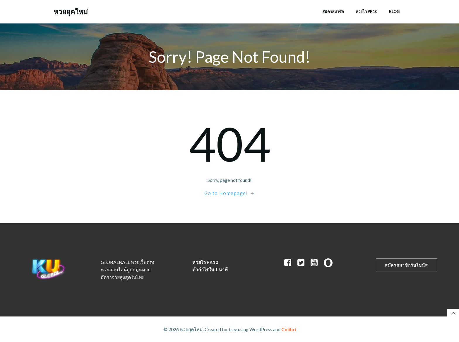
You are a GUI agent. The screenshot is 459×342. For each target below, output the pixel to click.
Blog (394, 11)
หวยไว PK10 (366, 11)
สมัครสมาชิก (333, 11)
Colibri (288, 329)
